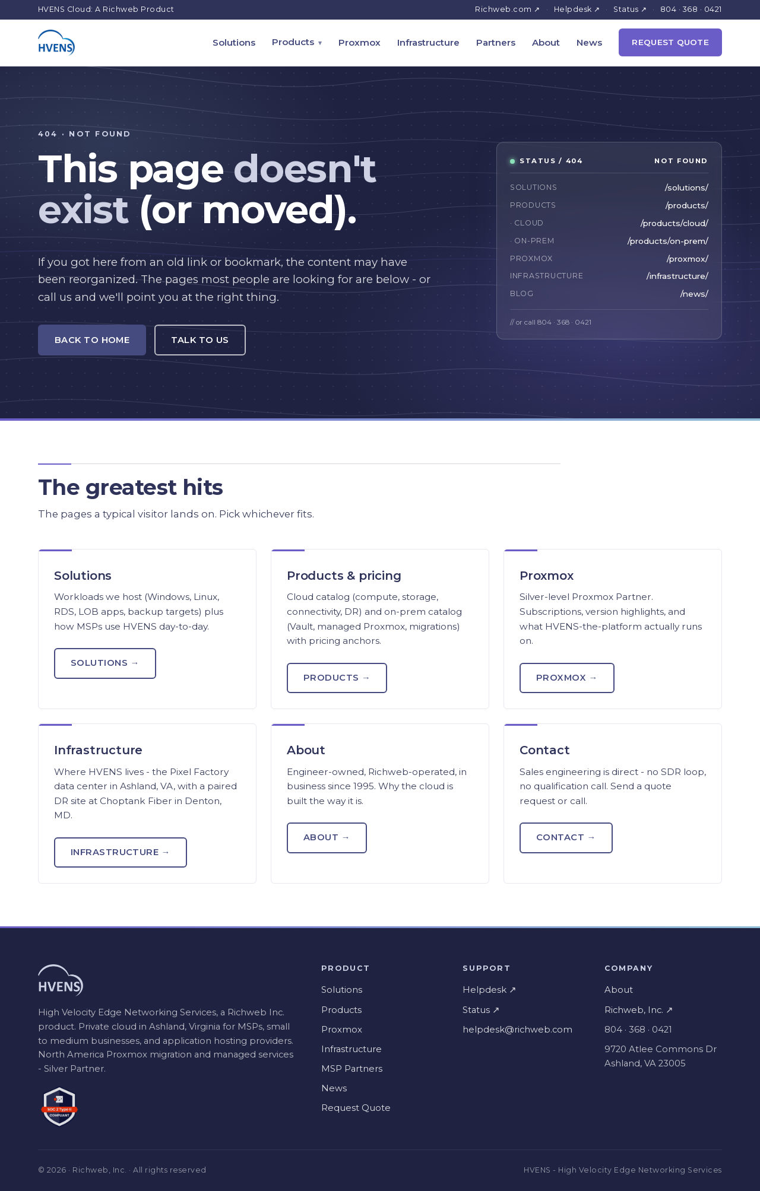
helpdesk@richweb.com (517, 1029)
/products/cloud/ (674, 223)
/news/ (694, 293)
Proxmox (359, 42)
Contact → (566, 837)
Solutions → (105, 663)
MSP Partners (351, 1068)
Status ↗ (630, 9)
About (546, 42)
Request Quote (670, 42)
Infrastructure (428, 42)
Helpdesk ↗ (577, 9)
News (589, 42)
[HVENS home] (56, 43)
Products (293, 41)
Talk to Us (200, 340)
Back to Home (92, 340)
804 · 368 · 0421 (691, 9)
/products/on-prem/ (668, 241)
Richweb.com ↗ (507, 9)
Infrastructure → (120, 852)
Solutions (234, 42)
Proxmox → (567, 677)
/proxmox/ (687, 258)
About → (326, 837)
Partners (495, 42)
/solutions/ (686, 187)
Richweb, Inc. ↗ (638, 1010)
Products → (336, 677)
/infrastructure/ (677, 276)
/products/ (687, 205)
